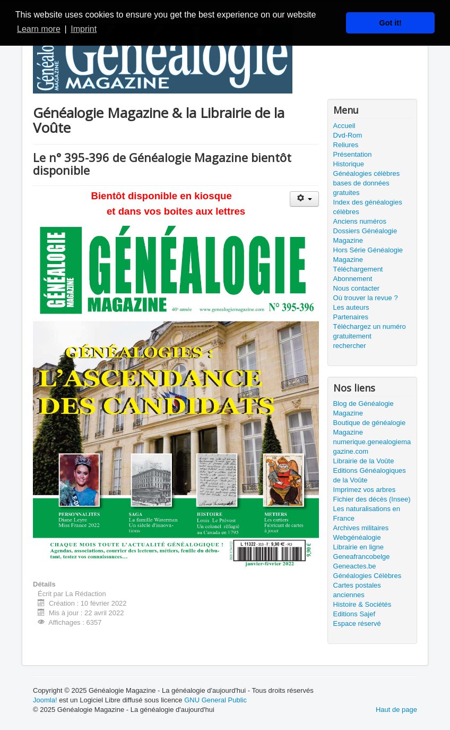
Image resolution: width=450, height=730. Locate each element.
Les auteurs (351, 307)
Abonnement (353, 279)
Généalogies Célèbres (367, 576)
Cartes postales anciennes (357, 590)
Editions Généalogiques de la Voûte (369, 475)
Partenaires (350, 317)
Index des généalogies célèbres (367, 207)
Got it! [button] (390, 23)
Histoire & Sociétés (362, 604)
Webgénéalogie (357, 537)
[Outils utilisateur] (304, 199)
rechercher (349, 346)
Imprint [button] (84, 28)
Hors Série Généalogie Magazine (368, 255)
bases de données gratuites (361, 188)
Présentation (352, 154)
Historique (349, 164)
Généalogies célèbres (366, 173)
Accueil (344, 126)
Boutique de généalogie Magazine (369, 427)
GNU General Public (215, 700)
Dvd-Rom (347, 135)
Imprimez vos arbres (364, 490)
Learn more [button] (38, 28)
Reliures (346, 145)
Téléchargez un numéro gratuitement (369, 331)
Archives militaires (361, 528)
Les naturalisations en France (366, 513)
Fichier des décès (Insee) (372, 499)
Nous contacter (356, 288)
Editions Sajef (354, 614)
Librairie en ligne (358, 547)
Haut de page (396, 710)
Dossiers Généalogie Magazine (365, 235)
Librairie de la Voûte (363, 461)
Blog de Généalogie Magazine (363, 408)
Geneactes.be (354, 566)
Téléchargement (358, 269)
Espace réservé (357, 623)
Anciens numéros (359, 221)
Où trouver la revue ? (365, 298)
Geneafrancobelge (361, 557)
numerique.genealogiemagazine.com (372, 446)
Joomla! (45, 700)
